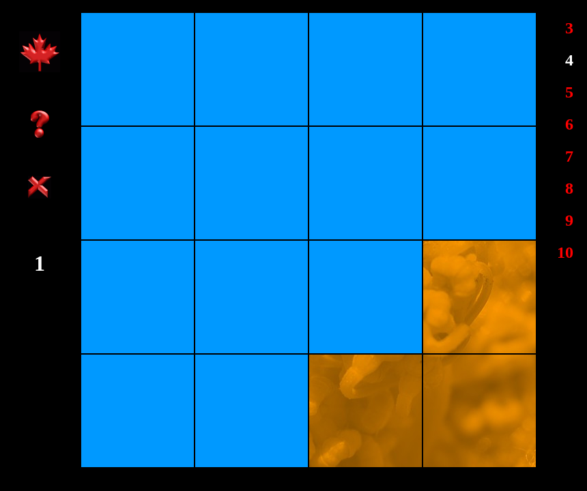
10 (565, 252)
